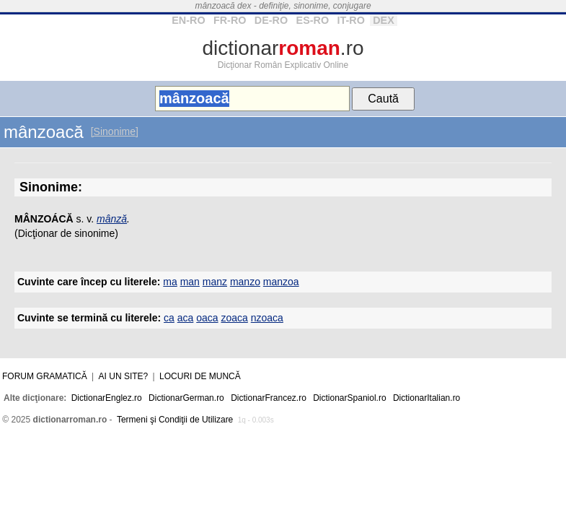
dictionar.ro (282, 48)
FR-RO (230, 20)
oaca (207, 318)
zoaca (234, 318)
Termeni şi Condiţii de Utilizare (175, 420)
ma (170, 281)
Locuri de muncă (200, 376)
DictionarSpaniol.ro (349, 398)
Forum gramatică (44, 376)
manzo (245, 281)
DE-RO (271, 20)
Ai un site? (124, 376)
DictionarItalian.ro (426, 398)
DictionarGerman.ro (186, 398)
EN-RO (188, 20)
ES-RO (313, 20)
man (190, 281)
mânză (112, 219)
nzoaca (267, 318)
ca (169, 318)
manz (215, 281)
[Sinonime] (114, 131)
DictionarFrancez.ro (268, 398)
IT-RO (350, 20)
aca (185, 318)
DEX (383, 20)
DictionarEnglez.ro (106, 398)
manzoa (281, 281)
